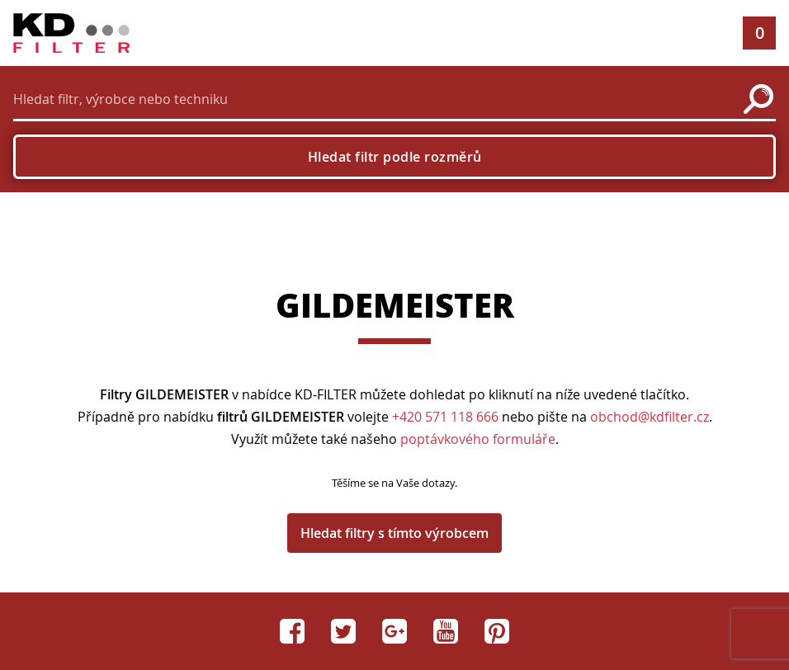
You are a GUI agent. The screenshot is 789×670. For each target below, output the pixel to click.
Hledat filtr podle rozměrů (395, 157)
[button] (706, 33)
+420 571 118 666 (445, 417)
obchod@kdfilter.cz (649, 417)
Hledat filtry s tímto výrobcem (394, 533)
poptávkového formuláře (477, 439)
